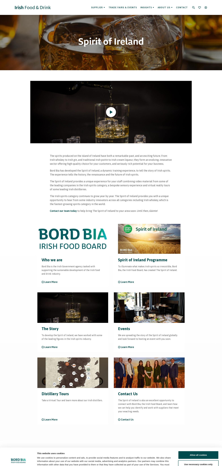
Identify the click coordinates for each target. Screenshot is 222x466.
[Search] (193, 7)
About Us (165, 7)
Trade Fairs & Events (123, 7)
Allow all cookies (198, 438)
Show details (148, 460)
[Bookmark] (199, 7)
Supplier (98, 7)
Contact (182, 7)
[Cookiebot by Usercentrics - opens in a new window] (18, 460)
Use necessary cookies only (198, 447)
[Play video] (111, 112)
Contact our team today (63, 210)
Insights (147, 7)
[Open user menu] (205, 7)
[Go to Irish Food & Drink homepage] (33, 7)
